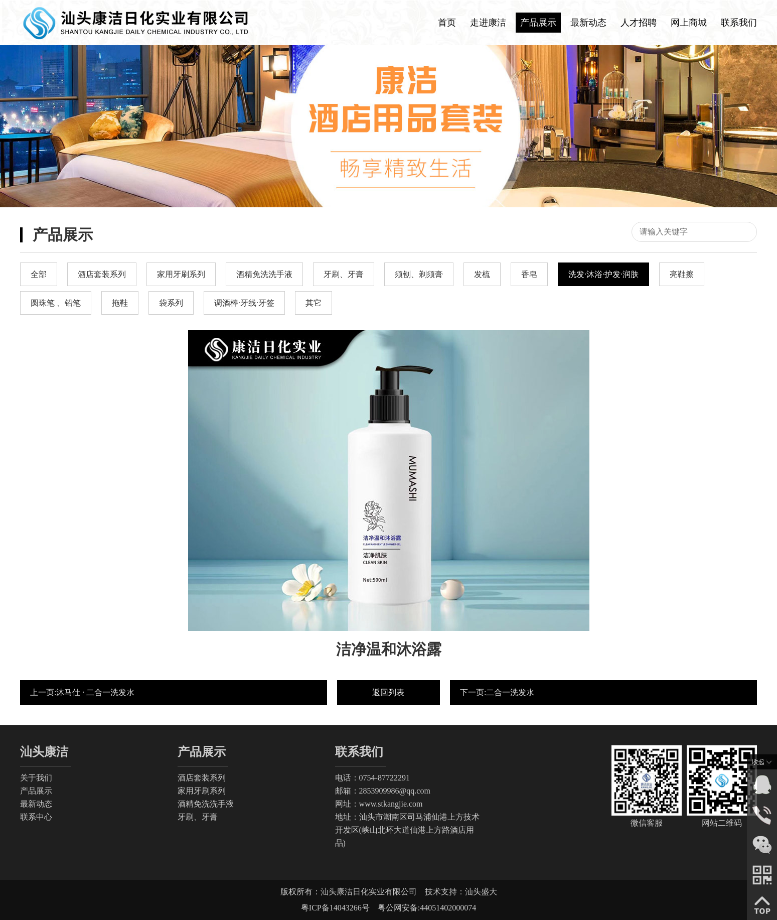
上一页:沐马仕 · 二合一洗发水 (82, 692)
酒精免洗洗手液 (206, 804)
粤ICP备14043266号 (339, 907)
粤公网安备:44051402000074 (427, 907)
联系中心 (36, 817)
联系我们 (739, 23)
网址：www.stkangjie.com (379, 804)
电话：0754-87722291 (372, 777)
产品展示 (538, 23)
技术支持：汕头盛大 (461, 891)
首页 (447, 23)
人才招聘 (638, 23)
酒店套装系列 (202, 777)
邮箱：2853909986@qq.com (382, 790)
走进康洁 (488, 23)
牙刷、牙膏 (198, 817)
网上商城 (689, 23)
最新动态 (588, 23)
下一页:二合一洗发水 (497, 692)
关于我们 (36, 777)
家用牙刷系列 (202, 790)
